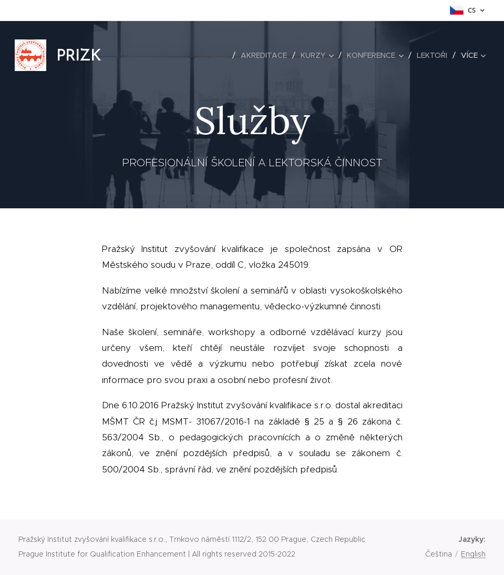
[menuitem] (215, 55)
